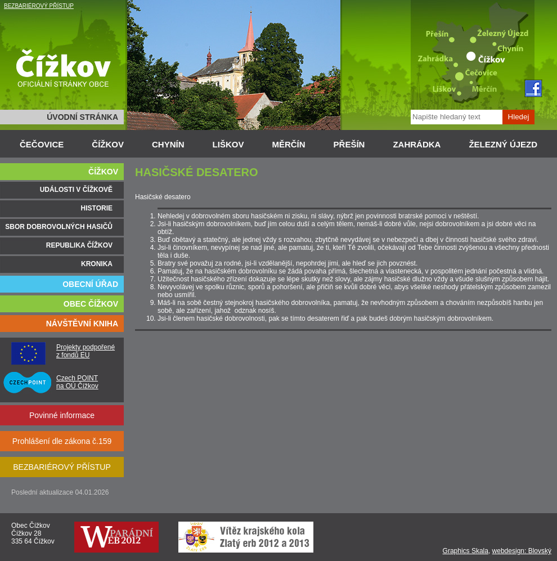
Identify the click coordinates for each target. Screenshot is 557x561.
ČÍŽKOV (108, 144)
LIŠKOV (228, 144)
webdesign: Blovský (521, 551)
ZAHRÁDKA (417, 144)
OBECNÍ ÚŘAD (90, 284)
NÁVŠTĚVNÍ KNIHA (82, 323)
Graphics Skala (465, 551)
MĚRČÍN (288, 144)
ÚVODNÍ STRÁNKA (82, 117)
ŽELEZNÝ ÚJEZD (503, 144)
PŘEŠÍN (349, 144)
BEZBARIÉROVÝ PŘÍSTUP (39, 6)
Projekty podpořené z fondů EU (85, 351)
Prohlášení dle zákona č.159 (62, 441)
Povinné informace (62, 415)
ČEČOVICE (42, 144)
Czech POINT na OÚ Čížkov (77, 382)
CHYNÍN (168, 144)
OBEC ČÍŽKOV (91, 303)
